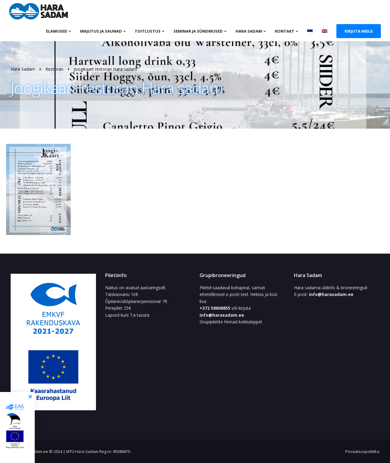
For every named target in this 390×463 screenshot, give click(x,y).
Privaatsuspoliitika (362, 451)
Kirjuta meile (359, 31)
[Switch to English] (324, 31)
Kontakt (284, 31)
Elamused (56, 31)
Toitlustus (148, 31)
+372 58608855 (216, 308)
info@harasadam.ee (222, 315)
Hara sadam (249, 31)
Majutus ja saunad (101, 31)
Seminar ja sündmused (198, 31)
